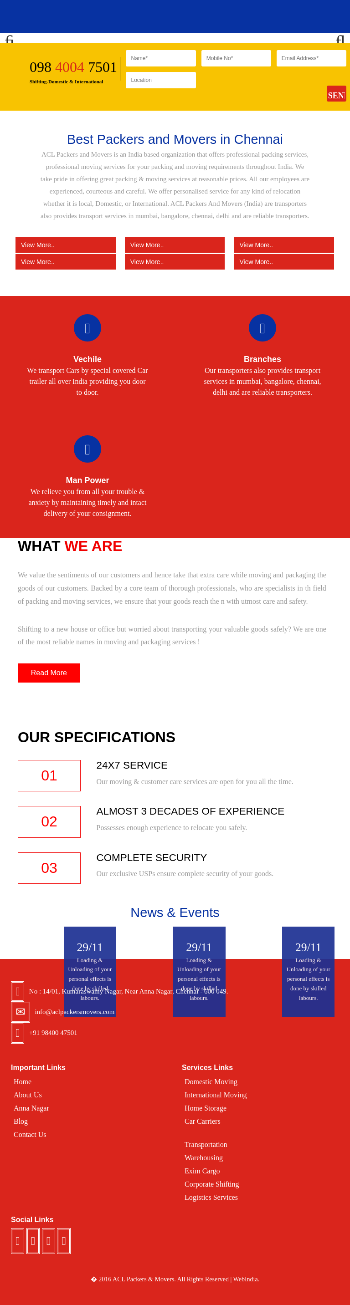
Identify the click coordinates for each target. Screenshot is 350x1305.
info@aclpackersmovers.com (74, 1011)
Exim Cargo (202, 1171)
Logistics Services (211, 1197)
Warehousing (204, 1158)
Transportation (206, 1144)
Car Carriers (203, 1121)
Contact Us (30, 1134)
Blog (21, 1121)
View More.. (65, 244)
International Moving (216, 1095)
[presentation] (270, 89)
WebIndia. (246, 1279)
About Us (28, 1095)
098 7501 (73, 67)
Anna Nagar (31, 1108)
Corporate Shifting (212, 1184)
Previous (14, 38)
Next (336, 38)
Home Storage (205, 1108)
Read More (49, 673)
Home (22, 1082)
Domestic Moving (211, 1082)
